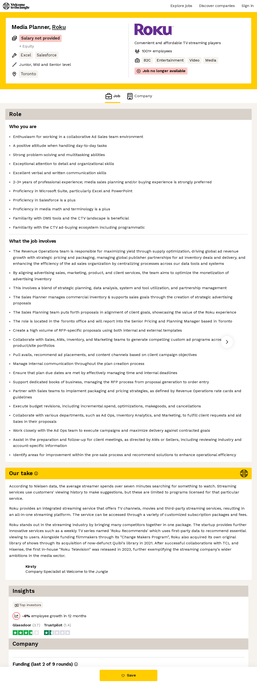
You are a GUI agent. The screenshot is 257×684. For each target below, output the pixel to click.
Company (139, 96)
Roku (59, 27)
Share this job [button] (25, 646)
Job (112, 96)
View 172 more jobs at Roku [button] (71, 646)
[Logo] (16, 6)
